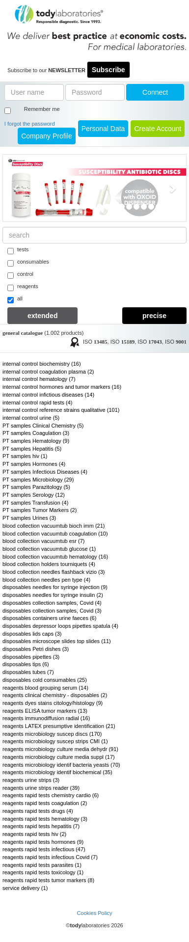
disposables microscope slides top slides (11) (56, 641)
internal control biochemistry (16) (41, 364)
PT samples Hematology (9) (35, 441)
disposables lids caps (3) (31, 634)
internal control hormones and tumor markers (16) (61, 387)
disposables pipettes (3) (30, 657)
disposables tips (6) (25, 664)
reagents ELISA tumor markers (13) (44, 711)
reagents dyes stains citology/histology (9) (52, 703)
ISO (95, 342)
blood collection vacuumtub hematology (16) (55, 557)
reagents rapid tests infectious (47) (43, 849)
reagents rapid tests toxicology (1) (42, 872)
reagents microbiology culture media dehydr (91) (60, 749)
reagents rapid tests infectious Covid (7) (50, 857)
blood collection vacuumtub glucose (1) (49, 549)
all (15, 299)
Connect (155, 92)
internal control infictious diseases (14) (48, 395)
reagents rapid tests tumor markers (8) (48, 880)
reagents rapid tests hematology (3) (44, 819)
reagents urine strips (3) (30, 780)
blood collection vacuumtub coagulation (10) (55, 534)
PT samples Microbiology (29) (38, 480)
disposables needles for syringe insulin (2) (52, 595)
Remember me (42, 109)
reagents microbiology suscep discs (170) (52, 734)
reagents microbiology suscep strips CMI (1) (55, 741)
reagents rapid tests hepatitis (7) (41, 826)
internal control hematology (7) (39, 379)
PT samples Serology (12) (33, 495)
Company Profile (46, 136)
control (20, 275)
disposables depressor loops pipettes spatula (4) (60, 626)
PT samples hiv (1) (25, 456)
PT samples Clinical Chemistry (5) (42, 426)
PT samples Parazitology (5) (36, 487)
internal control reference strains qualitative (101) (60, 410)
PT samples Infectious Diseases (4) (44, 472)
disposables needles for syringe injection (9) (55, 587)
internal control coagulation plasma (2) (48, 372)
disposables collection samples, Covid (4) (52, 603)
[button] (16, 188)
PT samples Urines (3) (29, 518)
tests (17, 250)
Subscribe (108, 70)
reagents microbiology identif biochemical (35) (57, 772)
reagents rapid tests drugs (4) (37, 811)
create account (157, 129)
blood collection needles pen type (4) (46, 580)
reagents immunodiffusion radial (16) (46, 718)
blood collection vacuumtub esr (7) (43, 541)
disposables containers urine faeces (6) (49, 618)
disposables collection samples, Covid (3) (52, 611)
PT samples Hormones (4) (33, 464)
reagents (22, 287)
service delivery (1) (25, 888)
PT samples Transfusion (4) (35, 503)
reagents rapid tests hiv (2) (34, 834)
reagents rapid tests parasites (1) (41, 865)
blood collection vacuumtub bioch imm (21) (53, 526)
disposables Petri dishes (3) (35, 649)
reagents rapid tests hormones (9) (42, 842)
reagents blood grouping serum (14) (45, 688)
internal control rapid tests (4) (37, 402)
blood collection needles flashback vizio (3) (53, 572)
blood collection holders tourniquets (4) (48, 564)
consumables (28, 263)
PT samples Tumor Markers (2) (39, 510)
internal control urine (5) (30, 418)
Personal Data (103, 129)
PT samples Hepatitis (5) (31, 449)
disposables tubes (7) (28, 672)
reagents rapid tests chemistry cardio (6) (50, 795)
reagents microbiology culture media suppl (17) (58, 757)
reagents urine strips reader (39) (41, 788)
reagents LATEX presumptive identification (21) (58, 726)
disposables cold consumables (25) (44, 680)
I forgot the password (29, 124)
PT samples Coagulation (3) (35, 433)
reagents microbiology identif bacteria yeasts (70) (61, 765)
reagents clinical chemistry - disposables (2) (54, 695)
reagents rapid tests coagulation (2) (44, 803)
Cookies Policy (94, 913)
